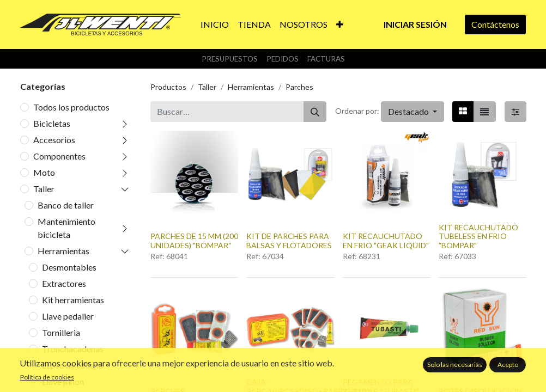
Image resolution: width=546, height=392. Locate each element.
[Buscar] (315, 111)
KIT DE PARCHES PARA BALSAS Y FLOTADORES (289, 240)
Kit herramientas (73, 300)
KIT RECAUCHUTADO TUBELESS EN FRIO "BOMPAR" (478, 236)
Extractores (64, 283)
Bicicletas (51, 123)
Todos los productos (71, 107)
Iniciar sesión (415, 24)
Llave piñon (63, 381)
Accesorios (54, 139)
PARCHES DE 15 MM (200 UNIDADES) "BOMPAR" (194, 240)
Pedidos (282, 58)
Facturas (326, 58)
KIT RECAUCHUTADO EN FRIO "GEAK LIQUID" (386, 240)
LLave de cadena (72, 365)
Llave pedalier (68, 316)
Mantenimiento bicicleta (66, 228)
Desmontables (69, 267)
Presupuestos (230, 58)
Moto (44, 172)
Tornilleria (61, 332)
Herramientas (63, 251)
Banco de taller (66, 205)
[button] (340, 24)
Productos (168, 86)
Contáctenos (495, 24)
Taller (43, 188)
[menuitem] (214, 24)
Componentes (59, 156)
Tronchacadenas (73, 349)
